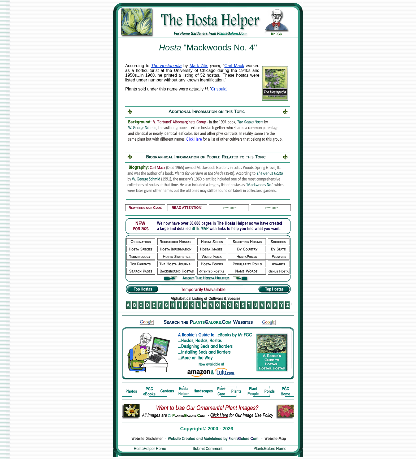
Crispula (219, 89)
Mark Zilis (199, 65)
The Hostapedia (166, 65)
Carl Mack (234, 65)
